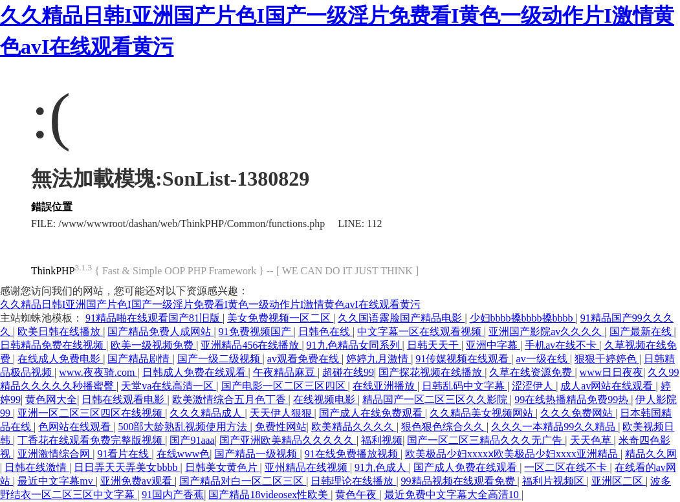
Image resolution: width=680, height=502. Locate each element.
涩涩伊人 (534, 385)
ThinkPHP (53, 270)
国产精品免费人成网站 (160, 331)
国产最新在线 (641, 331)
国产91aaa (192, 440)
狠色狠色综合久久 (444, 426)
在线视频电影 (325, 399)
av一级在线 (543, 358)
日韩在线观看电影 (124, 399)
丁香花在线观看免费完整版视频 (91, 440)
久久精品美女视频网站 (483, 413)
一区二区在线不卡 (566, 467)
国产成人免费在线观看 (466, 467)
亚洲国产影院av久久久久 (546, 331)
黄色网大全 (51, 399)
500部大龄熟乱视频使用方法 (184, 426)
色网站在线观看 (75, 426)
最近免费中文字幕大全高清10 (452, 494)
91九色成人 (382, 467)
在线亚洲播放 (385, 385)
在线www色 (183, 453)
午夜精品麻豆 (285, 372)
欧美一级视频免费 (153, 345)
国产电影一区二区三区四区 (284, 385)
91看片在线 (124, 453)
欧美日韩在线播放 (60, 331)
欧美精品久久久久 (354, 426)
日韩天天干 (434, 345)
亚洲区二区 (618, 480)
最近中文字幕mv (56, 480)
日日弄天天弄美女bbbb (127, 467)
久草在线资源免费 (532, 372)
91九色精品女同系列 (354, 345)
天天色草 (592, 440)
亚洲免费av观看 (137, 480)
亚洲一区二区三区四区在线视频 (91, 413)
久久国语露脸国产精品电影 (401, 317)
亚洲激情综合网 (55, 453)
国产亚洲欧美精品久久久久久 (287, 440)
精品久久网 (651, 453)
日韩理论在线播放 (353, 480)
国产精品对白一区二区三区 (242, 480)
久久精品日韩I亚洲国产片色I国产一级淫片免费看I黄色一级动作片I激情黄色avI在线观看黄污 (210, 304)
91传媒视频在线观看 (463, 358)
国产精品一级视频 (257, 453)
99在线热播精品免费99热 (572, 399)
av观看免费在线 (304, 358)
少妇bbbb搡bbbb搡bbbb (523, 317)
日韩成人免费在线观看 (195, 372)
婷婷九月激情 (378, 358)
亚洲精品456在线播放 (251, 345)
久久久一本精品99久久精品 (554, 426)
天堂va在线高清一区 (168, 385)
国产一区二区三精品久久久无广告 (486, 440)
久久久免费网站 (577, 413)
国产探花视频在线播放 (431, 372)
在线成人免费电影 (60, 358)
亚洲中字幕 (493, 345)
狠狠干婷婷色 (607, 358)
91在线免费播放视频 (352, 453)
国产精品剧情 (139, 358)
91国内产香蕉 (173, 494)
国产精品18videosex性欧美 (269, 494)
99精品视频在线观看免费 (459, 480)
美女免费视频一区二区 (280, 317)
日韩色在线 (325, 331)
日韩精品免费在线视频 (53, 345)
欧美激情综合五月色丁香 (230, 399)
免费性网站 (281, 426)
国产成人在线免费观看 (372, 413)
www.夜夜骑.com (98, 372)
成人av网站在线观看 (607, 385)
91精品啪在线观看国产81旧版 (154, 317)
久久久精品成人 (207, 413)
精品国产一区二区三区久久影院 (436, 399)
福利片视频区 (554, 480)
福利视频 (381, 440)
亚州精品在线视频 (307, 467)
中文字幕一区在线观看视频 (420, 331)
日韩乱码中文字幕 (464, 385)
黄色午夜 (357, 494)
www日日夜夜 (612, 372)
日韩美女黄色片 (222, 467)
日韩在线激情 (37, 467)
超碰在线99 (348, 372)
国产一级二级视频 (220, 358)
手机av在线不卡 (562, 345)
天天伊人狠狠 (282, 413)
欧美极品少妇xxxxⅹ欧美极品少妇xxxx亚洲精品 (512, 453)
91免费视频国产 (256, 331)
